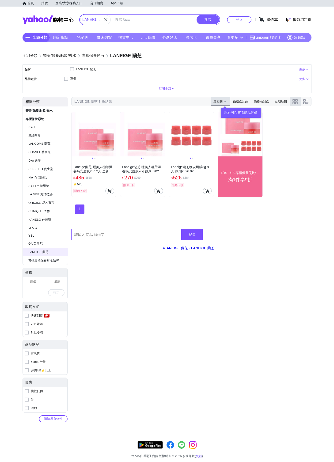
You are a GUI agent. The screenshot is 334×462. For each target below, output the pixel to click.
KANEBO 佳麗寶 (39, 219)
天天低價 (147, 37)
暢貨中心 (125, 37)
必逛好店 (169, 37)
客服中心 (220, 450)
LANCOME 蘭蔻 (39, 143)
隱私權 (289, 450)
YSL (31, 235)
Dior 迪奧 (34, 160)
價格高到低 (261, 101)
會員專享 (213, 37)
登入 (239, 20)
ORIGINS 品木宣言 (41, 202)
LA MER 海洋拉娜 (40, 194)
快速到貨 (104, 37)
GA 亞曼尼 (35, 243)
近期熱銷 (281, 101)
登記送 (82, 37)
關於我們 (238, 450)
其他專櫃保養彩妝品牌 (43, 260)
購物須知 (255, 450)
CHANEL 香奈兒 (39, 152)
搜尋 (192, 234)
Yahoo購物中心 (48, 19)
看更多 (235, 37)
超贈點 (296, 37)
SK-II (31, 127)
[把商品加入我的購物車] (109, 191)
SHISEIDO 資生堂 (40, 169)
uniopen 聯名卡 (265, 37)
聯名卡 (191, 37)
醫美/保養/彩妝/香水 (39, 110)
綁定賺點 (60, 37)
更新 (307, 444)
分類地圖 (305, 450)
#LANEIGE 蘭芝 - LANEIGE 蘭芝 (188, 248)
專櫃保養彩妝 (35, 119)
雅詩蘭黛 (34, 135)
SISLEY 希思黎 (38, 186)
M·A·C (32, 228)
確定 (56, 292)
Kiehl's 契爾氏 (37, 177)
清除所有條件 (53, 418)
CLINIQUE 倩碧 (39, 211)
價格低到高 (240, 101)
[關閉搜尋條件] (106, 20)
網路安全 (273, 450)
